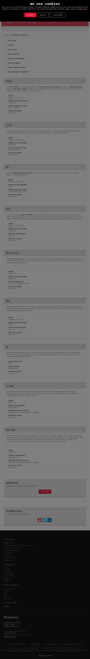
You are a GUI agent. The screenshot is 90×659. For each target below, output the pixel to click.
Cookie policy (82, 9)
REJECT (43, 15)
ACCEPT (30, 15)
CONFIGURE (58, 15)
